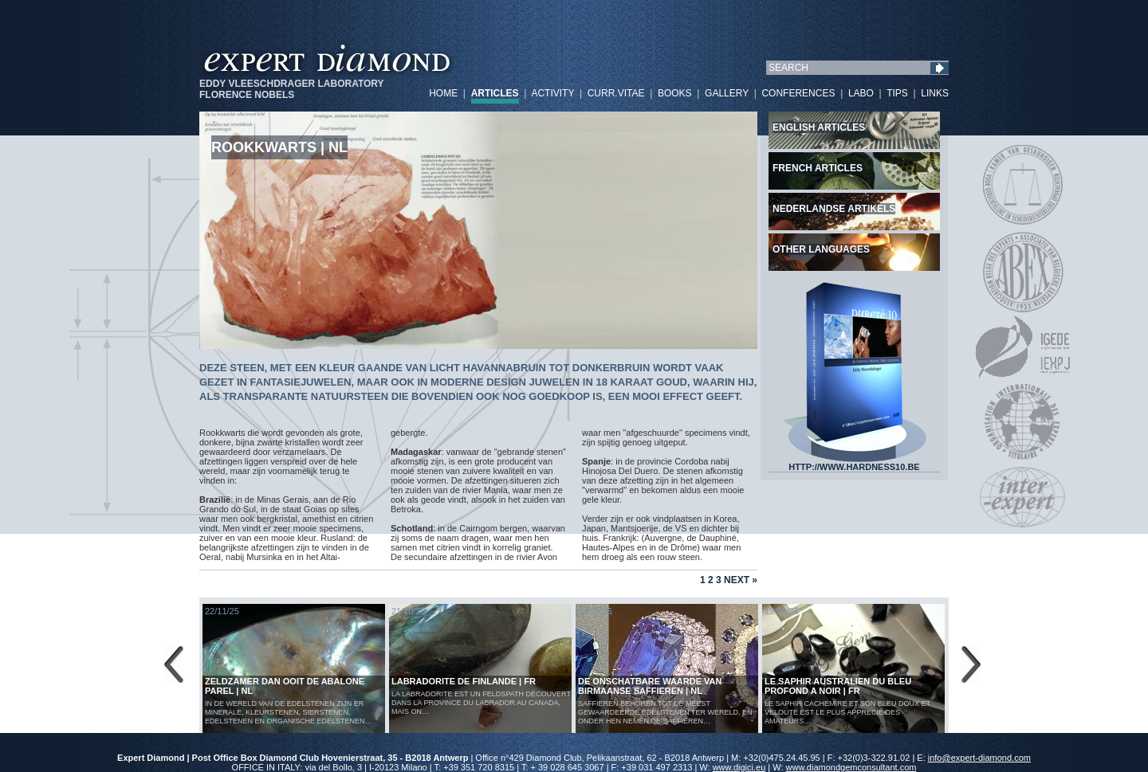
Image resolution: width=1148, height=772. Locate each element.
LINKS (935, 93)
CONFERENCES (798, 93)
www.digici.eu (739, 767)
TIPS (897, 93)
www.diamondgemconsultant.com (851, 767)
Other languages (821, 249)
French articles (818, 168)
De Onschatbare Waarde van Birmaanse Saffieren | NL (650, 686)
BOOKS (675, 93)
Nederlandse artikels (834, 208)
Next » (740, 580)
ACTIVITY (552, 93)
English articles (819, 127)
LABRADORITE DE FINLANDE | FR (463, 681)
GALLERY (727, 93)
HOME (443, 93)
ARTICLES (495, 93)
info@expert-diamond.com (979, 757)
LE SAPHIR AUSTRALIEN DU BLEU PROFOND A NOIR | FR (838, 686)
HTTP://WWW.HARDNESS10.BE (854, 463)
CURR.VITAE (616, 93)
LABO (861, 93)
